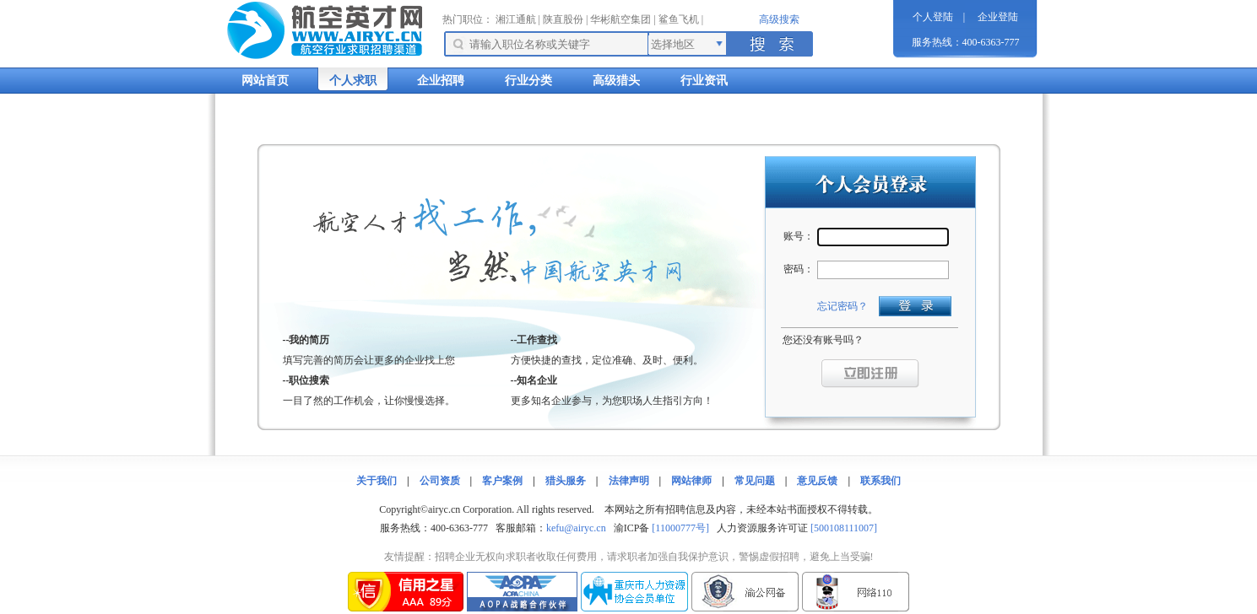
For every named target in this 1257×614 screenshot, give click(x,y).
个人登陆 (933, 17)
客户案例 (502, 481)
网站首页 (265, 80)
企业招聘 (440, 80)
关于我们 (376, 481)
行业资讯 (704, 80)
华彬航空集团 (620, 19)
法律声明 (629, 481)
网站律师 (691, 481)
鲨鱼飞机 (678, 19)
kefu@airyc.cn (576, 528)
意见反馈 (817, 481)
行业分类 (528, 80)
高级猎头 (616, 80)
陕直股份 (563, 19)
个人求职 (353, 80)
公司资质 (440, 481)
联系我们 (880, 481)
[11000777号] (680, 528)
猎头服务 (565, 481)
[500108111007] (843, 528)
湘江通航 (516, 19)
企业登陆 (998, 17)
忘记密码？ (842, 306)
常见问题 (754, 481)
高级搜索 (779, 19)
